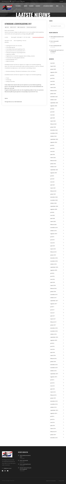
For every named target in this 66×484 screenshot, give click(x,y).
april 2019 (52, 245)
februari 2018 (53, 288)
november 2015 (54, 367)
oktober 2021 (53, 166)
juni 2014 (52, 419)
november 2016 (54, 331)
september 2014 (54, 410)
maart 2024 (53, 87)
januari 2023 (53, 127)
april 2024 (52, 84)
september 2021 (54, 169)
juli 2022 (52, 145)
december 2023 (54, 96)
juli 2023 (52, 108)
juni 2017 (52, 309)
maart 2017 (53, 319)
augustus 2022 (53, 142)
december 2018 (54, 258)
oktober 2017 (53, 297)
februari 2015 (53, 395)
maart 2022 (53, 157)
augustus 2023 (53, 105)
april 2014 (52, 425)
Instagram (17, 1)
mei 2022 (52, 151)
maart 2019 (53, 249)
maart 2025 (53, 66)
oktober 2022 (53, 136)
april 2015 (52, 389)
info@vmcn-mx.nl (5, 1)
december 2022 (54, 130)
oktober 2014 (53, 407)
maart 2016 (53, 355)
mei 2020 (52, 215)
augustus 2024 (53, 72)
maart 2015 (53, 392)
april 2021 (52, 185)
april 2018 (52, 282)
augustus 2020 (53, 209)
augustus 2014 (53, 413)
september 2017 (54, 300)
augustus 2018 (53, 270)
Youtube (23, 1)
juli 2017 (52, 306)
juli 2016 (52, 343)
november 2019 (54, 227)
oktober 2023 (53, 99)
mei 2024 (52, 81)
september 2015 (54, 373)
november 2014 (54, 404)
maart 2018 (53, 285)
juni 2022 (52, 148)
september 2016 (54, 337)
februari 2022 (53, 160)
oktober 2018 (53, 264)
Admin (7, 27)
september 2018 (54, 267)
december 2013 (54, 437)
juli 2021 (52, 175)
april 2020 (52, 218)
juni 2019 (52, 239)
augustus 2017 (53, 303)
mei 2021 (52, 182)
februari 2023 (53, 124)
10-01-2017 (13, 27)
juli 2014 (52, 416)
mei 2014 (52, 422)
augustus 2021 (53, 172)
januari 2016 (53, 361)
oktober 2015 (53, 370)
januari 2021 (53, 194)
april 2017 (52, 315)
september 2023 (54, 102)
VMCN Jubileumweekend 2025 (57, 36)
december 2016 (54, 328)
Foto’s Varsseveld (54, 41)
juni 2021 (52, 178)
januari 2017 (53, 325)
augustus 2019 (53, 233)
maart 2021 (53, 188)
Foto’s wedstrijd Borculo (55, 45)
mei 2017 (52, 312)
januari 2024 (53, 93)
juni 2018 (52, 276)
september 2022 (54, 139)
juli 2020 (52, 212)
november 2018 (54, 261)
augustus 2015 (53, 376)
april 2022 (52, 154)
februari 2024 (53, 90)
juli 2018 (52, 273)
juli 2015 (52, 379)
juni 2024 (52, 78)
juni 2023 (52, 111)
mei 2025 (52, 63)
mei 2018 (52, 279)
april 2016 (52, 352)
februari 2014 (53, 431)
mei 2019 (52, 242)
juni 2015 (52, 382)
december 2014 (54, 401)
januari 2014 (53, 434)
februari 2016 (53, 358)
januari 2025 (53, 69)
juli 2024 (52, 75)
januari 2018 (53, 291)
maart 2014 (53, 428)
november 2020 (54, 200)
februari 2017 (53, 322)
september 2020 (54, 206)
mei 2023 (52, 115)
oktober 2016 (53, 334)
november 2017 (54, 294)
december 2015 (54, 364)
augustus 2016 (53, 340)
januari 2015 (53, 398)
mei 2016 (52, 349)
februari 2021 (53, 191)
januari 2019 (53, 255)
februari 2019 (53, 252)
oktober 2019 (53, 230)
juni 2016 (52, 346)
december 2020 (54, 197)
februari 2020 (53, 224)
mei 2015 (52, 385)
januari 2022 (53, 163)
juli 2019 (52, 236)
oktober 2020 (53, 203)
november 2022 (54, 133)
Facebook (12, 1)
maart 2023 (53, 121)
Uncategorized (22, 27)
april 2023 (52, 118)
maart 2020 (53, 221)
